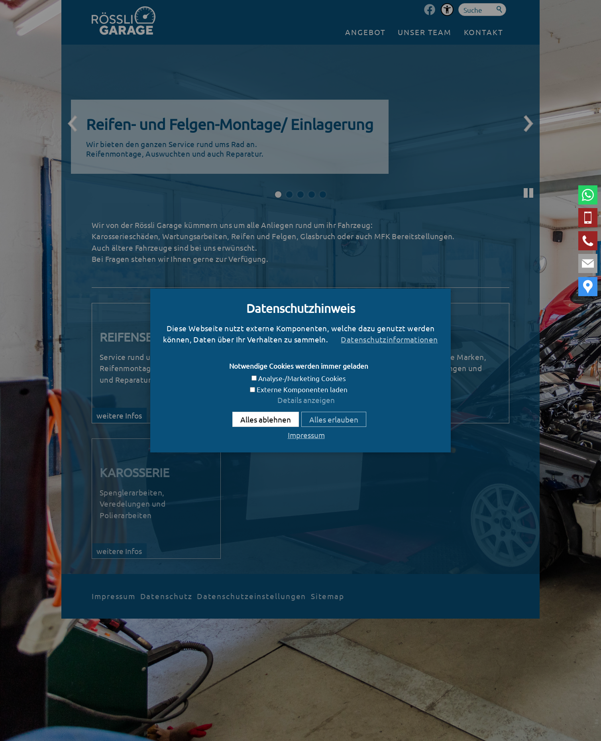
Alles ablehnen (265, 419)
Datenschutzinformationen (389, 339)
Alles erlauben (333, 419)
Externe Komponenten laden (302, 389)
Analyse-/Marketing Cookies (302, 378)
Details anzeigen (306, 400)
